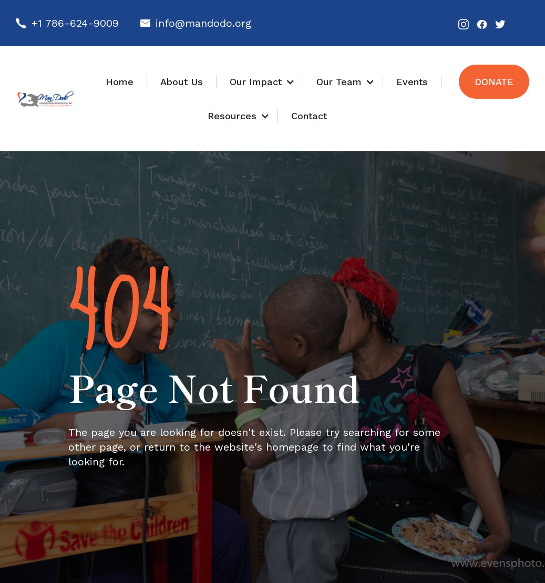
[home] (45, 99)
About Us (181, 81)
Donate (494, 81)
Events (412, 81)
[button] (260, 81)
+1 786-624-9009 (75, 23)
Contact (309, 115)
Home (119, 81)
